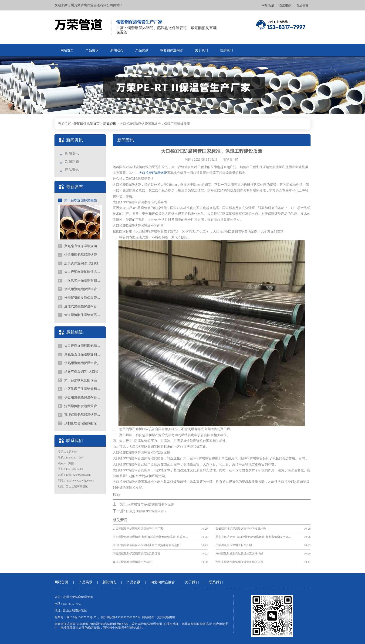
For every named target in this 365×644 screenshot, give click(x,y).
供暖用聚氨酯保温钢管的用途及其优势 (80, 289)
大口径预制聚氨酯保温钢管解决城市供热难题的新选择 (80, 272)
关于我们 (201, 50)
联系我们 (226, 50)
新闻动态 (116, 50)
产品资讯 (141, 50)
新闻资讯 (109, 124)
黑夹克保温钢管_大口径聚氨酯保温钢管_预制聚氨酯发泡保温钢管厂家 (80, 263)
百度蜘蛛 (285, 5)
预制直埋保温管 (201, 624)
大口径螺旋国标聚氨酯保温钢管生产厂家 (80, 200)
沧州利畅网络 (166, 617)
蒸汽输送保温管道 (150, 624)
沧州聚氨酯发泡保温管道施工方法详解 (80, 298)
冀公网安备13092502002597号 (120, 617)
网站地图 (268, 5)
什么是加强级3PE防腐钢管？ (146, 511)
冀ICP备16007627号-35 (82, 617)
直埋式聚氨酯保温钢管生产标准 (80, 306)
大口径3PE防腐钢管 (153, 173)
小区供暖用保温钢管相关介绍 (80, 280)
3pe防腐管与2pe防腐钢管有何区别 (150, 504)
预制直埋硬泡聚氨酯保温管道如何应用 (80, 423)
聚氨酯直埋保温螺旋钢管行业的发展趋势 (80, 246)
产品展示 (91, 50)
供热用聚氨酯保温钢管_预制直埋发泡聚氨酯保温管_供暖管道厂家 (80, 255)
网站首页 (67, 50)
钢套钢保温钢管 (171, 50)
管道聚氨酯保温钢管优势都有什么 (80, 315)
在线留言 (302, 5)
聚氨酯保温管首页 (87, 124)
